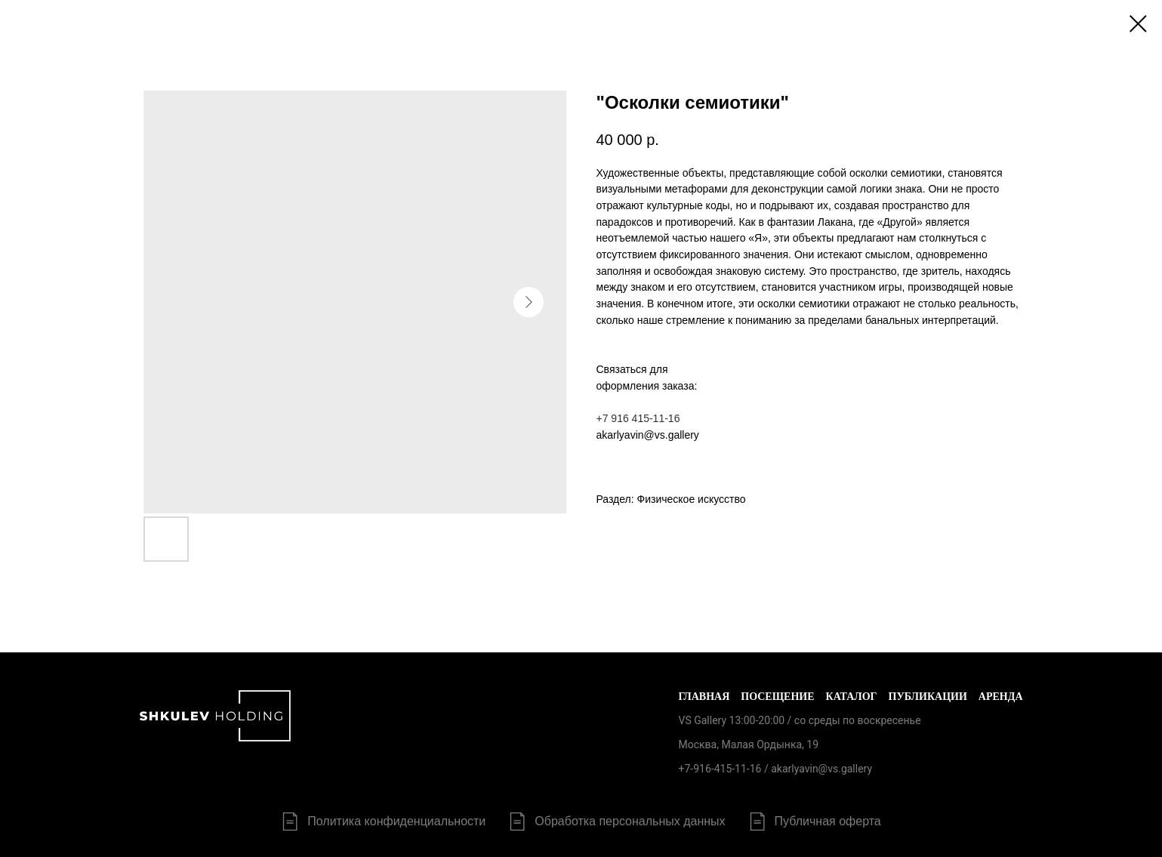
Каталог (851, 696)
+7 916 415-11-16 (638, 418)
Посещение (777, 696)
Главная (703, 696)
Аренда (1001, 696)
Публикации (928, 696)
